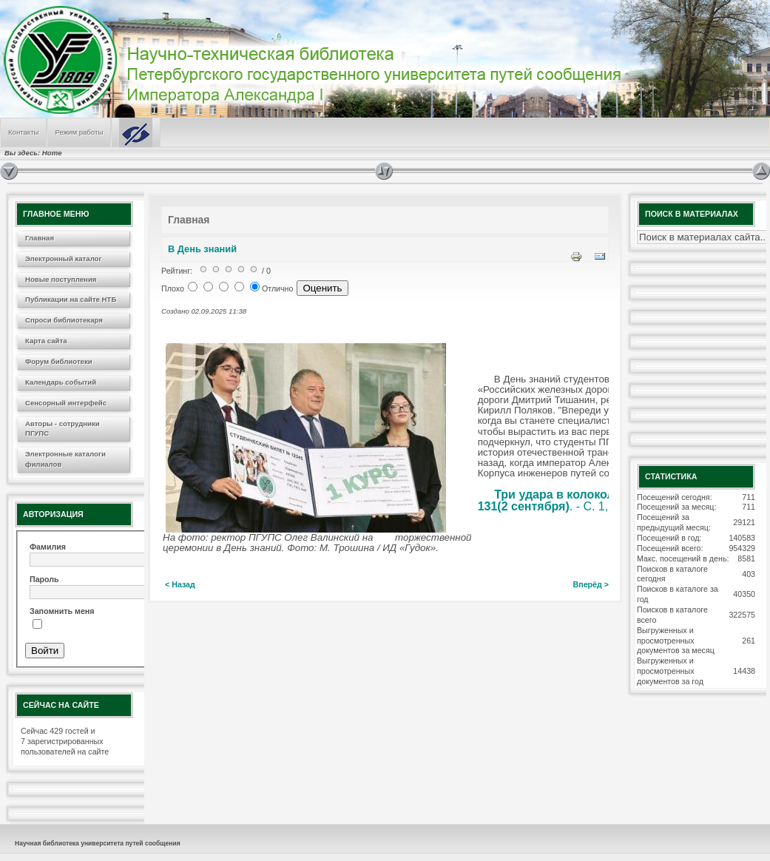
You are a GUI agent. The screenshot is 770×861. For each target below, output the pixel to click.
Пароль (44, 579)
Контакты (23, 132)
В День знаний (202, 248)
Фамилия (48, 546)
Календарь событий (60, 382)
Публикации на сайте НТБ (70, 299)
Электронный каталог (63, 258)
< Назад (180, 584)
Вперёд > (591, 584)
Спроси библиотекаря (64, 320)
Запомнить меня (62, 611)
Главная (39, 238)
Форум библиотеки (58, 361)
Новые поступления (60, 279)
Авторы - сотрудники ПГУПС (62, 428)
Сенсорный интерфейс (66, 403)
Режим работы (79, 132)
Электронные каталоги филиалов (65, 459)
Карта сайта (46, 341)
